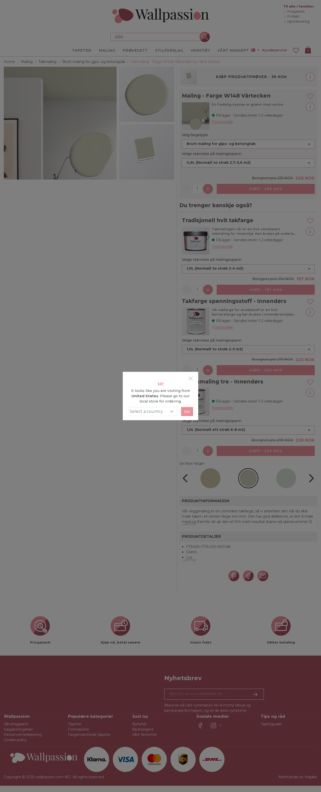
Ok (187, 412)
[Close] (190, 378)
